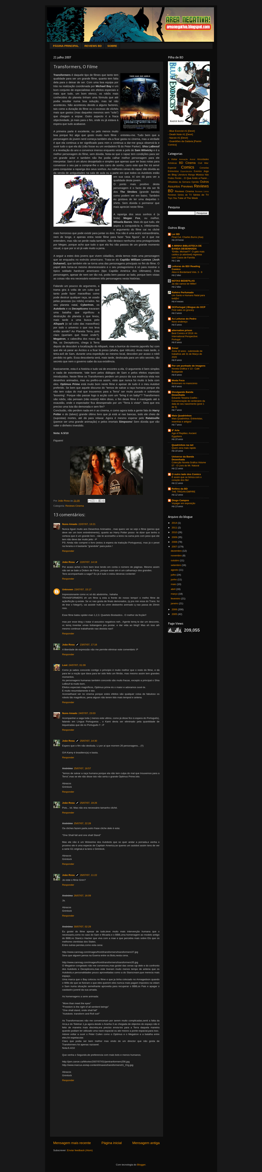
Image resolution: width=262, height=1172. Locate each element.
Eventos (198, 171)
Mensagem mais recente (72, 1143)
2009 (175, 537)
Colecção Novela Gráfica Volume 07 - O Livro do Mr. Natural (189, 464)
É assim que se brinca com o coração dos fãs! (187, 479)
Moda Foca (178, 380)
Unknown (67, 589)
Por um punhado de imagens (188, 365)
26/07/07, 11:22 (88, 875)
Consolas (204, 168)
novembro (176, 555)
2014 (175, 522)
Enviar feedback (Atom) (80, 1150)
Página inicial (112, 1143)
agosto (175, 569)
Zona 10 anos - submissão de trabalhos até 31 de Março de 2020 (187, 354)
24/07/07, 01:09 (77, 665)
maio (174, 584)
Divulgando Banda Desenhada (182, 393)
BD (181, 162)
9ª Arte (176, 430)
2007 (175, 546)
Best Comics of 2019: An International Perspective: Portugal (185, 336)
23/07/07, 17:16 (88, 644)
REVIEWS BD (93, 45)
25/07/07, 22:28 (82, 823)
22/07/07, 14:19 (88, 562)
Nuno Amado (70, 524)
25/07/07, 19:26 (88, 802)
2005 (175, 614)
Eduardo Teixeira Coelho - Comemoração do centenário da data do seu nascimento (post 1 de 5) (188, 402)
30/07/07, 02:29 (82, 926)
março (174, 593)
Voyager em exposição (183, 503)
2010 (175, 532)
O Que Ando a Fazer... (196, 178)
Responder (68, 551)
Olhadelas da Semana (179, 182)
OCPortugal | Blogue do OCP (188, 307)
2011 (175, 527)
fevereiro (176, 598)
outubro (175, 560)
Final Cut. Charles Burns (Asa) (187, 237)
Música (200, 174)
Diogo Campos (180, 500)
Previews (187, 186)
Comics (187, 167)
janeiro (175, 603)
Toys (170, 198)
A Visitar (172, 159)
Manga (191, 174)
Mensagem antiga (146, 1143)
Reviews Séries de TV (180, 195)
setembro (176, 565)
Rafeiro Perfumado (183, 292)
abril (173, 589)
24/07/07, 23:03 (87, 713)
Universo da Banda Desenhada (183, 458)
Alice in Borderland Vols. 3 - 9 (187, 272)
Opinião (195, 182)
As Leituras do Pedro (184, 318)
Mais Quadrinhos (182, 415)
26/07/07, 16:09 (82, 895)
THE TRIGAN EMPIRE (183, 491)
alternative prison (182, 330)
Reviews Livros (202, 191)
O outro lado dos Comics (186, 474)
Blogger (141, 1164)
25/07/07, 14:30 (88, 740)
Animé (192, 159)
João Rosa (68, 562)
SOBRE (112, 45)
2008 (175, 542)
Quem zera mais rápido (184, 448)
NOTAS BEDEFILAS (183, 280)
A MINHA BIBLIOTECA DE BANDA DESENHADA (187, 247)
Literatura (182, 174)
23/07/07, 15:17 (82, 589)
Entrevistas (173, 171)
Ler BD (176, 234)
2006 (175, 609)
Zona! (175, 348)
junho (174, 579)
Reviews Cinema (75, 505)
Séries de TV (201, 194)
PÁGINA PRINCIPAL (66, 45)
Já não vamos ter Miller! (184, 283)
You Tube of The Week (185, 198)
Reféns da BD (180, 488)
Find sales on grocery (183, 310)
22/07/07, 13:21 (87, 524)
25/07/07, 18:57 (82, 768)
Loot (65, 665)
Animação (183, 159)
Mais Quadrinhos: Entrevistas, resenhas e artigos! (187, 420)
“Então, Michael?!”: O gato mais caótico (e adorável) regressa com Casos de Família (188, 254)
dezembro (176, 550)
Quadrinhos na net (182, 445)
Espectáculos (186, 171)
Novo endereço (180, 321)
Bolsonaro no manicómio (184, 383)
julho (174, 574)
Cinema (190, 162)
